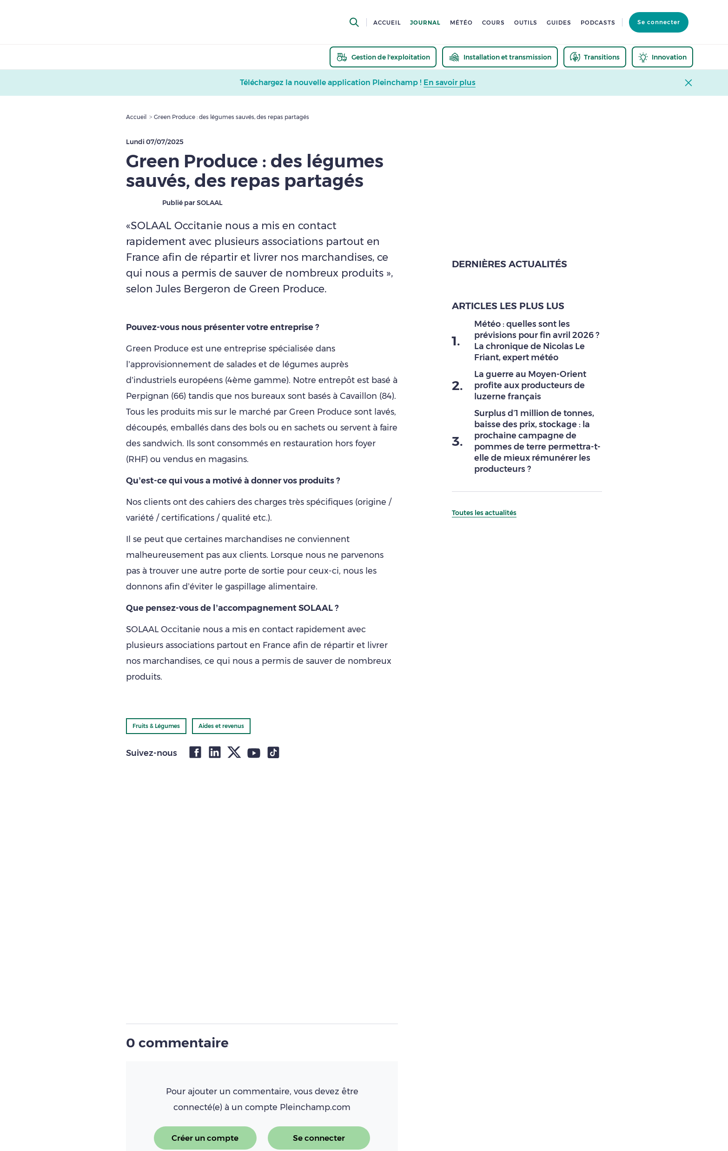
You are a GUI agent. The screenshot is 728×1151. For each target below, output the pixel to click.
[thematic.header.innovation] (662, 56)
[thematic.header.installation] (500, 56)
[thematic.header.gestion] (383, 56)
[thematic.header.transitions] (594, 56)
